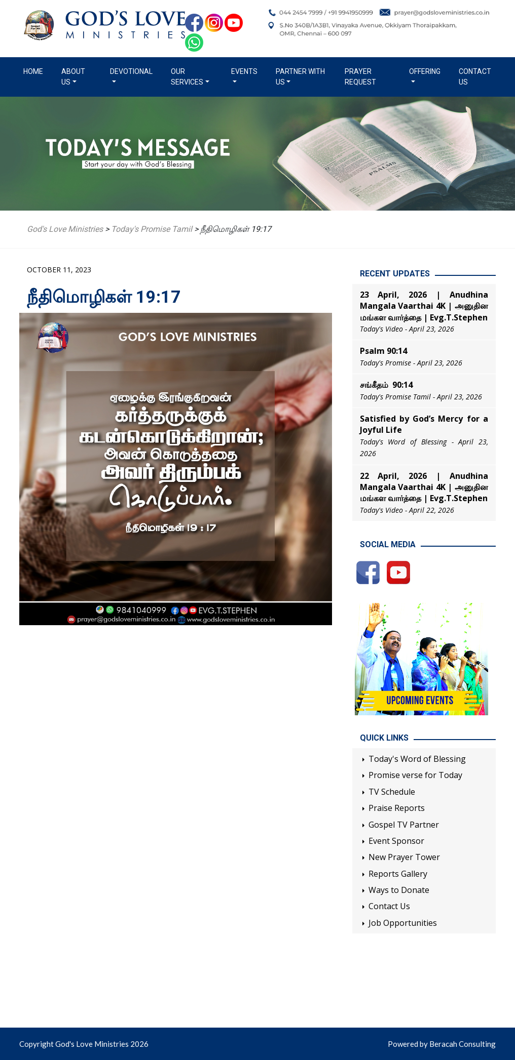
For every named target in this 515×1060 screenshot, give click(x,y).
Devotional (131, 71)
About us (73, 76)
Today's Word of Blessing (417, 758)
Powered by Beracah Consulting (442, 1043)
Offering (424, 71)
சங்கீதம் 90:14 (386, 384)
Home (35, 70)
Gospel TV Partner (404, 824)
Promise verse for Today (415, 775)
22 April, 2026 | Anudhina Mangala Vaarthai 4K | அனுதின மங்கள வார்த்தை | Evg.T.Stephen (424, 487)
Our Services (187, 76)
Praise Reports (397, 807)
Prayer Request (360, 76)
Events (244, 71)
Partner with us (300, 76)
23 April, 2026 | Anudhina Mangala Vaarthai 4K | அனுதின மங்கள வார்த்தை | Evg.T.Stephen (424, 306)
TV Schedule (392, 791)
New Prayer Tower (404, 857)
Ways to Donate (399, 889)
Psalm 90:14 (383, 350)
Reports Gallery (398, 873)
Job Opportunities (403, 922)
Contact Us (475, 76)
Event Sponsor (396, 840)
